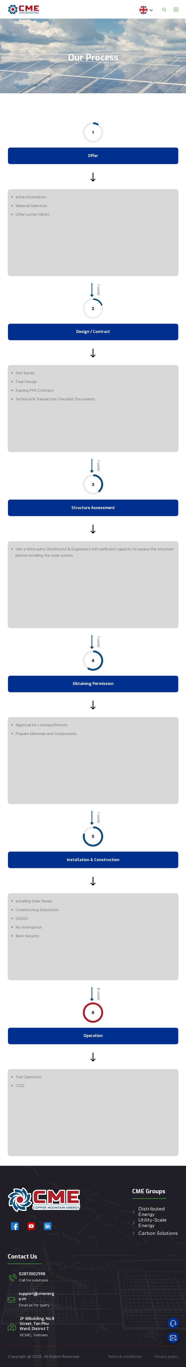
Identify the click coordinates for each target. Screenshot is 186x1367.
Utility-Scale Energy (152, 1222)
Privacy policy (166, 1356)
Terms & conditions (125, 1356)
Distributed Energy (151, 1211)
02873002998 (32, 1273)
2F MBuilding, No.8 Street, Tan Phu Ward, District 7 (37, 1323)
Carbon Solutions (158, 1233)
